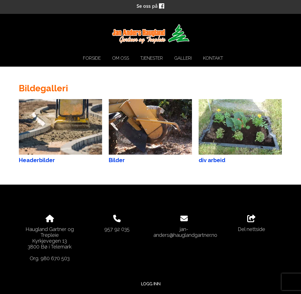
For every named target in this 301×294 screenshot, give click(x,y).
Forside (92, 58)
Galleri (183, 58)
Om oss (120, 58)
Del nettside (251, 223)
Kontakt (213, 58)
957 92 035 (117, 229)
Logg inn (150, 283)
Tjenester (151, 58)
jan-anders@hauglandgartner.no (185, 232)
